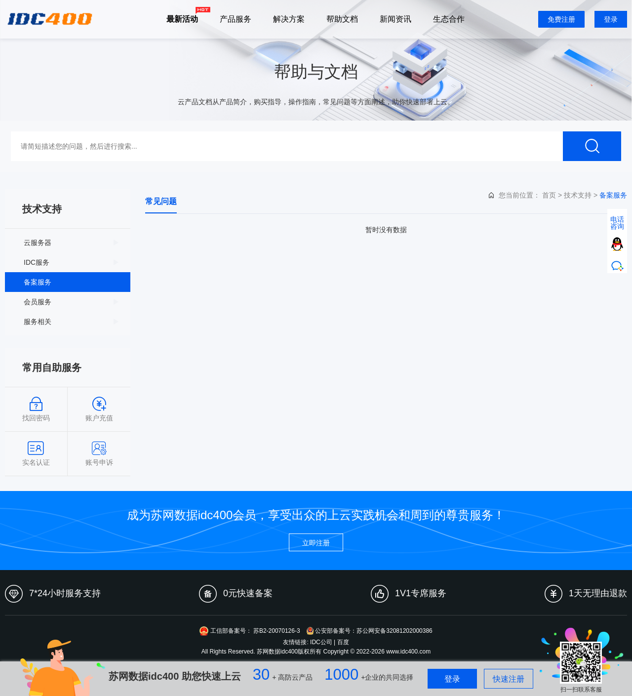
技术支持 (578, 195)
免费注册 (561, 19)
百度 (343, 642)
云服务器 (37, 242)
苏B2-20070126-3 (276, 631)
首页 (549, 195)
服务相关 (37, 322)
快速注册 (508, 679)
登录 (611, 19)
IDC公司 (321, 642)
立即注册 (316, 543)
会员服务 (37, 302)
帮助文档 (342, 19)
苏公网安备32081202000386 (394, 631)
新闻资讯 (395, 19)
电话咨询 (617, 222)
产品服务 (235, 19)
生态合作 (449, 19)
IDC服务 (36, 262)
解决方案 (289, 19)
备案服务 (37, 282)
